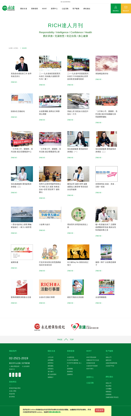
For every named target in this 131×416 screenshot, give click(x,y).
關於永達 (23, 8)
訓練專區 (70, 374)
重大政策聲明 (52, 374)
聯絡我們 (126, 10)
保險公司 (108, 383)
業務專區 (116, 10)
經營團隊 (50, 360)
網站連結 (86, 8)
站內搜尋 (25, 366)
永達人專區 (12, 391)
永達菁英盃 (70, 357)
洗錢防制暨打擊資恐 (112, 397)
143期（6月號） (14, 48)
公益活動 (65, 8)
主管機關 (108, 389)
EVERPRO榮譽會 (72, 360)
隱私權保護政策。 (55, 412)
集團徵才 (50, 377)
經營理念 (50, 363)
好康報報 (108, 394)
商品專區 (108, 386)
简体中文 (12, 369)
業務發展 (34, 8)
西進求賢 (12, 394)
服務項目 (108, 360)
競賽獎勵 (70, 368)
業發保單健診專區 (15, 388)
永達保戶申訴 (110, 366)
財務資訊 (50, 368)
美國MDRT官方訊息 (92, 360)
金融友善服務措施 (111, 363)
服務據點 (50, 366)
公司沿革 (50, 357)
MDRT (44, 8)
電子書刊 (50, 371)
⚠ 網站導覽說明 (14, 366)
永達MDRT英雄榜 (92, 366)
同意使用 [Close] (99, 410)
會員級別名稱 (90, 363)
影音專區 (12, 396)
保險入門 (108, 357)
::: (0, 14)
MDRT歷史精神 (91, 357)
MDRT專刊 (89, 368)
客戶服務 (76, 8)
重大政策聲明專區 (65, 2)
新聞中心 (54, 8)
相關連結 (108, 391)
